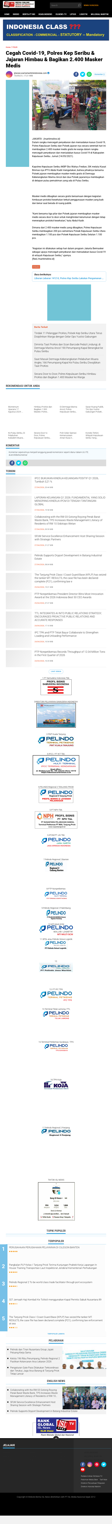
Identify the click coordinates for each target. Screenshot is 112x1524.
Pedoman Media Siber (91, 1481)
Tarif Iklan (85, 1485)
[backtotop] (56, 1440)
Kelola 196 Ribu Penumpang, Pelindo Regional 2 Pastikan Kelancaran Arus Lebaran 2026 (35, 1361)
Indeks (16, 14)
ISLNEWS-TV (61, 14)
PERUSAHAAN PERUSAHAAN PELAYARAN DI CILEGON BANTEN (55, 1250)
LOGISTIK (83, 14)
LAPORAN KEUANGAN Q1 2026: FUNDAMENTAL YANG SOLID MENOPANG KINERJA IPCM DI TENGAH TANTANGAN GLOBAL (70, 503)
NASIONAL (7, 1461)
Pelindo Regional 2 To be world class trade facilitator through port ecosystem (58, 1285)
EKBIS (32, 1454)
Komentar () (100, 74)
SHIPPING (61, 1461)
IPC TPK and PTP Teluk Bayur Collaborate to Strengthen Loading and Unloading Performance (69, 638)
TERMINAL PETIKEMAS (94, 1461)
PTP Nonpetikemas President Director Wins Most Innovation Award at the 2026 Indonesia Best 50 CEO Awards (70, 600)
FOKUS (60, 1454)
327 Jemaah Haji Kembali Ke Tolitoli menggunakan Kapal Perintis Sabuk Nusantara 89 (56, 1303)
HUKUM (6, 1457)
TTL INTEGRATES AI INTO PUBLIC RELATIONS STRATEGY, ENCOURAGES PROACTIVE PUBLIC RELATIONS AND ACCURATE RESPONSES (67, 619)
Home (6, 14)
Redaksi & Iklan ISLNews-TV (93, 1477)
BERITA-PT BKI (29, 14)
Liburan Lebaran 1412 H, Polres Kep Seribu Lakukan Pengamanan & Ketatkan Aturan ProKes (69, 278)
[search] (66, 5)
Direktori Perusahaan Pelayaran (90, 1490)
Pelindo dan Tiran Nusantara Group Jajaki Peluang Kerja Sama (32, 1352)
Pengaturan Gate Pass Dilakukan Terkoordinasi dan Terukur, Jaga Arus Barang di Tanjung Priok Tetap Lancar (34, 1371)
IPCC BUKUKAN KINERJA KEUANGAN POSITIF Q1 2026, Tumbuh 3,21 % (66, 481)
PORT (32, 1461)
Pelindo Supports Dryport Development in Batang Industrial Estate (68, 559)
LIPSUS (73, 14)
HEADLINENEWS (45, 14)
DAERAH (6, 1454)
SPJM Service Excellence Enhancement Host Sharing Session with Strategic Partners (67, 542)
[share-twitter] (82, 74)
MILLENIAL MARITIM (99, 14)
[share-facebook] (76, 74)
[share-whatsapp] (89, 74)
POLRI (36, 267)
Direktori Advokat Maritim (92, 1495)
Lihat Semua (56, 672)
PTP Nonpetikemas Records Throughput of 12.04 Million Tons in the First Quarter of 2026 (70, 658)
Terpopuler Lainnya (56, 1335)
